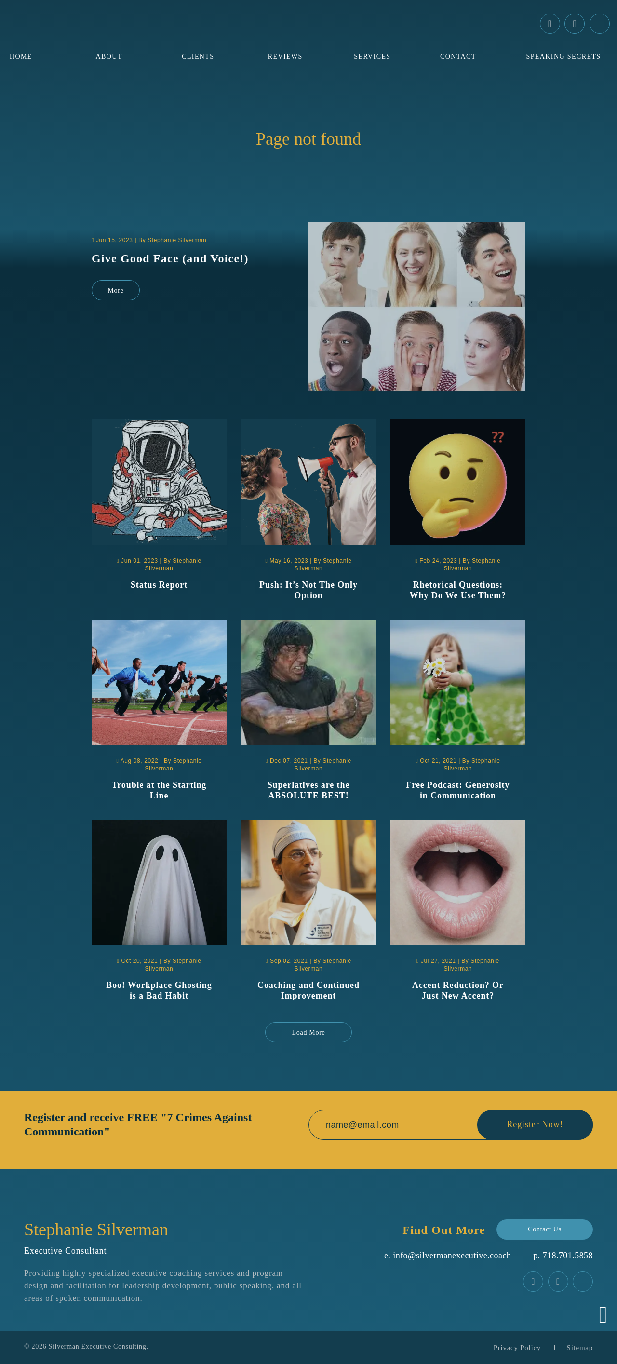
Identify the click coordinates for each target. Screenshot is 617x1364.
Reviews (285, 56)
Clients (198, 56)
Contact (458, 56)
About (109, 56)
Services (372, 56)
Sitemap (580, 1347)
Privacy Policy (517, 1347)
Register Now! (535, 1125)
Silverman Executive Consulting (98, 1346)
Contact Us (545, 1229)
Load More (308, 1032)
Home (21, 56)
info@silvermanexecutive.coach (452, 1255)
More (115, 290)
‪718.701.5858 (568, 1255)
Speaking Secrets (563, 56)
